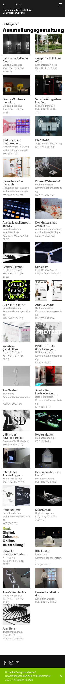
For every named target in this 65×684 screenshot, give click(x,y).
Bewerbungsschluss (16, 675)
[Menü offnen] (60, 5)
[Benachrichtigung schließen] (60, 676)
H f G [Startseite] (17, 8)
